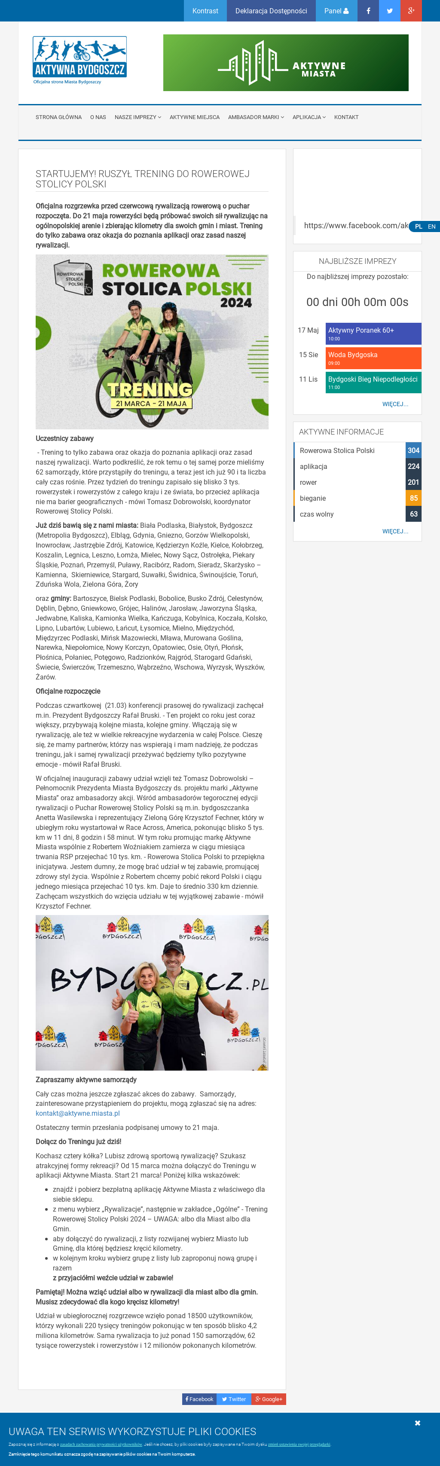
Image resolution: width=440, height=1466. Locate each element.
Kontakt (346, 117)
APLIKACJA (309, 117)
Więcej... (395, 404)
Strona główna (59, 117)
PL (418, 226)
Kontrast (205, 10)
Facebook (199, 1399)
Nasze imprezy (138, 117)
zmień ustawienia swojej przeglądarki (299, 1444)
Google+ (269, 1399)
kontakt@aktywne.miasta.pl (78, 1112)
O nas (98, 117)
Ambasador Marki (256, 117)
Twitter (234, 1399)
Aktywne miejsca (195, 117)
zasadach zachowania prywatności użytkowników (101, 1444)
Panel (336, 10)
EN (432, 226)
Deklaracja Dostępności (271, 10)
